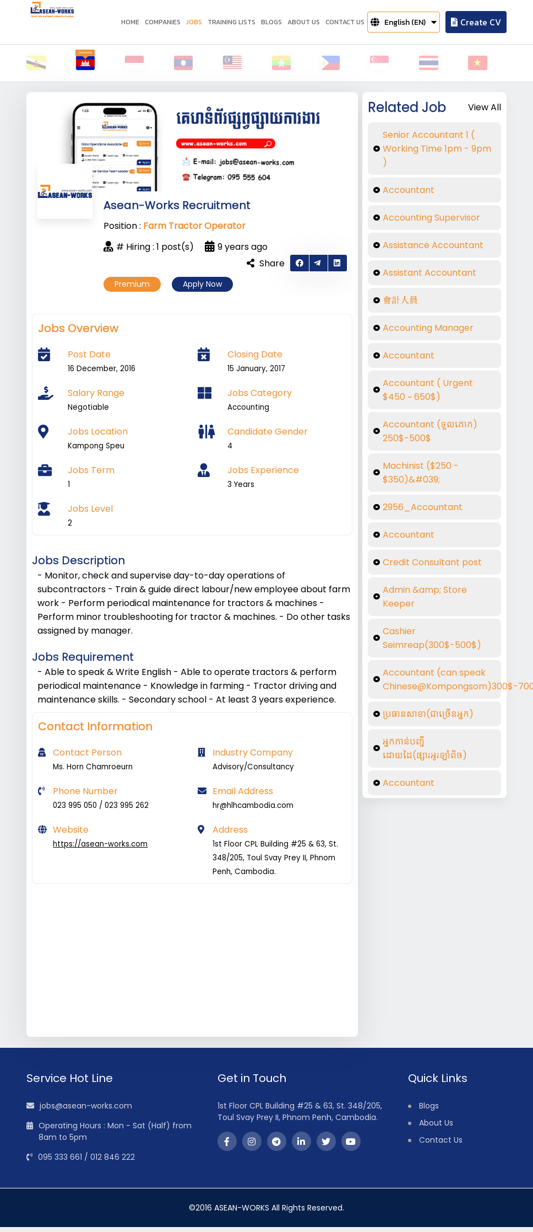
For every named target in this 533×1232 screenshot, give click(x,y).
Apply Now (202, 288)
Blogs (429, 1110)
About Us (436, 1127)
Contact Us (441, 1144)
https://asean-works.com (100, 849)
